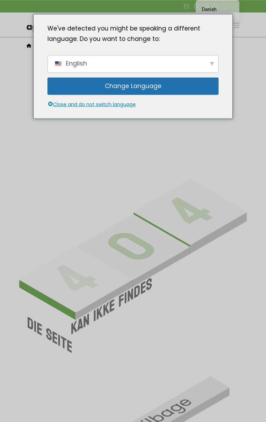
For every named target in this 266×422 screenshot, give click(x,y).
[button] (236, 25)
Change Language (133, 86)
